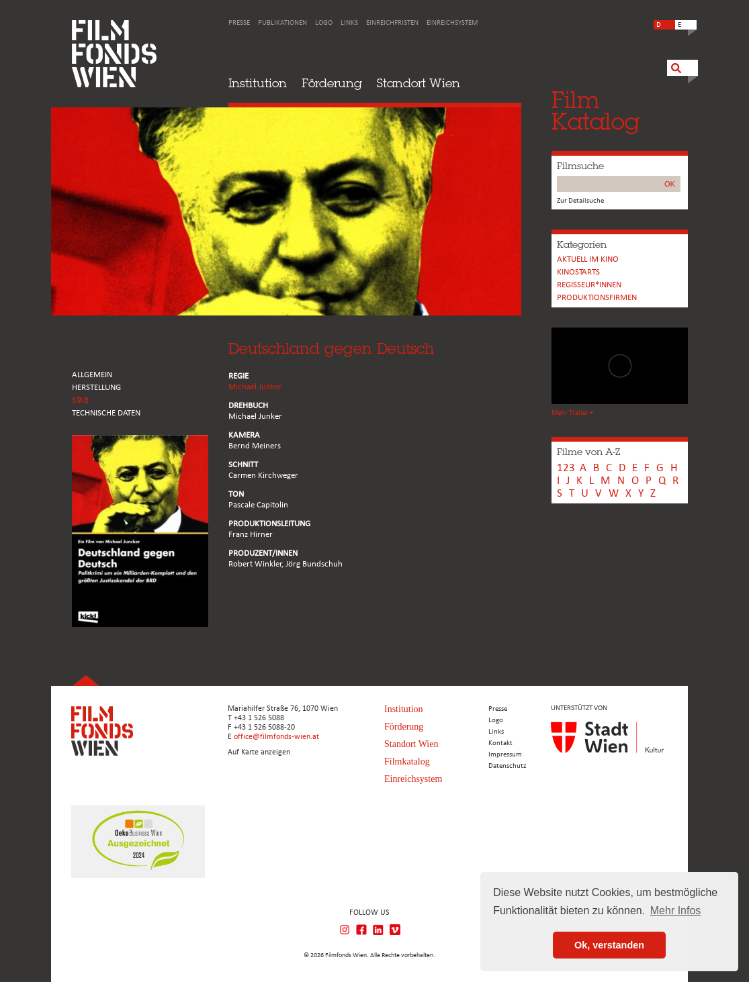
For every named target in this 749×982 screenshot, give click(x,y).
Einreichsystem (452, 23)
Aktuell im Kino (588, 259)
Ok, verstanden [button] (609, 945)
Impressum (505, 754)
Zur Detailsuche (580, 201)
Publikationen (282, 23)
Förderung (332, 83)
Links (349, 23)
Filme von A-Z (588, 452)
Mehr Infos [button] (675, 910)
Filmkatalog (407, 761)
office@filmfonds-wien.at (276, 737)
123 (566, 468)
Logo (324, 23)
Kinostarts (578, 272)
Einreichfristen (392, 23)
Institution (257, 83)
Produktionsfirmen (597, 297)
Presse (239, 23)
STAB (80, 400)
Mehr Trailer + (572, 413)
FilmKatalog (596, 110)
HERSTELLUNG (96, 387)
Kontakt (500, 743)
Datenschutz (507, 766)
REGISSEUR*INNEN (589, 285)
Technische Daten (106, 413)
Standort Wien (418, 83)
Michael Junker (255, 387)
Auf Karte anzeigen (259, 752)
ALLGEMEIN (92, 375)
